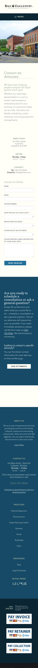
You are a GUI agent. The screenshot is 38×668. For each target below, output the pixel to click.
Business (19, 528)
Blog (19, 565)
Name (6, 186)
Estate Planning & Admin (19, 522)
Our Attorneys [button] (19, 366)
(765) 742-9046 (20, 170)
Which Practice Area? (13, 222)
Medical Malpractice (19, 511)
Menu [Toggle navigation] (19, 16)
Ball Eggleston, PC (19, 7)
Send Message (15, 263)
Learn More (19, 445)
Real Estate (19, 540)
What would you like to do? (16, 213)
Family (19, 534)
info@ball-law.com (23, 172)
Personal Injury (19, 517)
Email (6, 195)
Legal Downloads (19, 570)
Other (19, 546)
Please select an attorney (15, 230)
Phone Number (10, 204)
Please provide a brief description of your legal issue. (18, 240)
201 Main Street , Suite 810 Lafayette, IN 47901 (19, 464)
